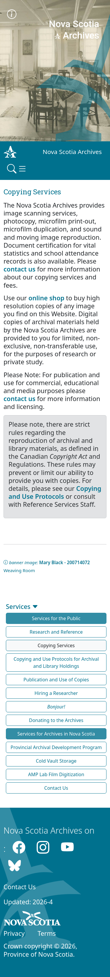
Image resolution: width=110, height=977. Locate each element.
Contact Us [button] (56, 788)
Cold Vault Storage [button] (56, 761)
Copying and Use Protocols (55, 492)
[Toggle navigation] (17, 169)
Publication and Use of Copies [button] (56, 679)
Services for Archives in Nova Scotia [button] (56, 734)
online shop (46, 298)
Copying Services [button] (56, 645)
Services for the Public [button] (56, 618)
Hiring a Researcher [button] (56, 693)
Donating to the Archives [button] (56, 720)
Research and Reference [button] (56, 632)
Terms (47, 933)
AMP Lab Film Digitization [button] (56, 774)
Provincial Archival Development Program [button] (56, 747)
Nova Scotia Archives (72, 152)
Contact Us (20, 886)
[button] (56, 706)
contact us (19, 269)
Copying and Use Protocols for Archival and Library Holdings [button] (56, 662)
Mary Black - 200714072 (64, 562)
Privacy (14, 933)
